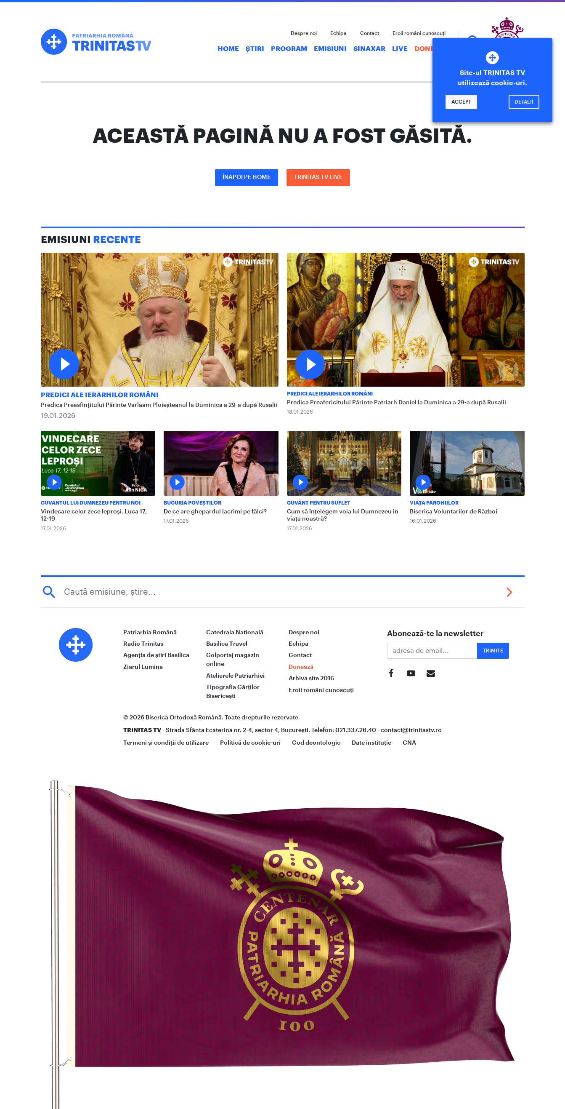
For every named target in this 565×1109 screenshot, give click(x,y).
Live (400, 48)
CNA (409, 743)
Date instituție (371, 743)
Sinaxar (369, 48)
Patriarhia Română (150, 632)
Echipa (338, 33)
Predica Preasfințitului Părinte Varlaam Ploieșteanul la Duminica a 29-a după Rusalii (159, 405)
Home (228, 48)
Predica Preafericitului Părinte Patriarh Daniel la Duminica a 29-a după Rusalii (396, 403)
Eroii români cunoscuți (419, 33)
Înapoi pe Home (247, 177)
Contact (369, 33)
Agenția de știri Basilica (156, 655)
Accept (461, 101)
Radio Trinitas (143, 644)
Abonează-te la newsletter (435, 633)
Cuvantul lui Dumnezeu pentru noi (91, 502)
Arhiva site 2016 (311, 678)
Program (289, 48)
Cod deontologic (316, 743)
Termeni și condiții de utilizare (166, 743)
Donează (431, 48)
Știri (255, 48)
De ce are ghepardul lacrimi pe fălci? (215, 512)
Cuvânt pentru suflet (318, 502)
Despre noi (304, 33)
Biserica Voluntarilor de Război (453, 512)
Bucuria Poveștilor (192, 502)
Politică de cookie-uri (250, 743)
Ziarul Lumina (143, 667)
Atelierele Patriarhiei (235, 676)
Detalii (524, 101)
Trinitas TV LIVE (318, 177)
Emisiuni (330, 48)
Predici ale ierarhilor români (100, 395)
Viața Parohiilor (434, 502)
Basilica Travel (226, 644)
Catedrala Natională (234, 632)
